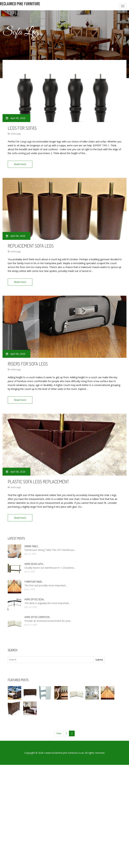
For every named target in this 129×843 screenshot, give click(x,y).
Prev (58, 733)
